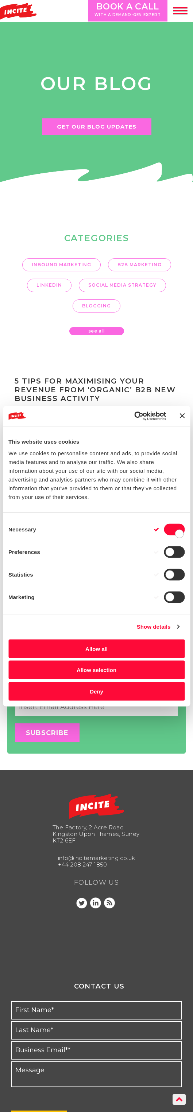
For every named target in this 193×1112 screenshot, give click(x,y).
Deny (96, 691)
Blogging (96, 306)
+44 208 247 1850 (82, 864)
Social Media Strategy (122, 285)
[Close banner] (182, 416)
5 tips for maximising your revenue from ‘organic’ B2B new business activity (95, 390)
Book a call (125, 9)
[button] (180, 11)
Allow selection (96, 670)
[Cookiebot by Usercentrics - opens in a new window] (134, 416)
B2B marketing (139, 264)
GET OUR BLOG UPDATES (96, 126)
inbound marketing (61, 264)
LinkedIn (49, 285)
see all (96, 331)
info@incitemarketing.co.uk (96, 857)
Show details (154, 627)
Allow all (96, 648)
